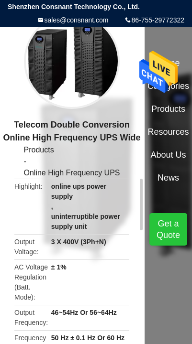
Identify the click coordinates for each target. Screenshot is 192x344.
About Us (168, 155)
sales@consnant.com (76, 20)
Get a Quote (168, 229)
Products (39, 150)
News (168, 178)
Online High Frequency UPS (72, 173)
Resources (168, 132)
